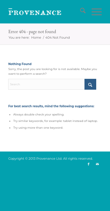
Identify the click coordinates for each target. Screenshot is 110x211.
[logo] (45, 11)
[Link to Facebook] (88, 164)
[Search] (80, 11)
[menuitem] (80, 11)
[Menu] (94, 11)
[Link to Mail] (97, 164)
